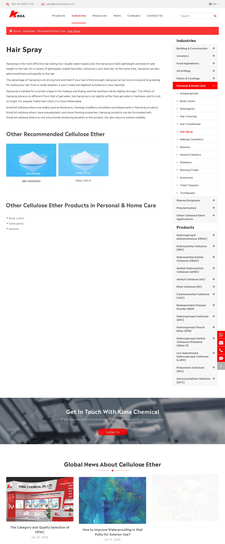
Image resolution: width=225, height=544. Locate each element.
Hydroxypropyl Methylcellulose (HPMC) (192, 236)
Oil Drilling (183, 70)
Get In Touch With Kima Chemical (112, 412)
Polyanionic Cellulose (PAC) (190, 369)
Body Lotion (16, 218)
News (117, 15)
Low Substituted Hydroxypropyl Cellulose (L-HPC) (193, 356)
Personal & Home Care (51, 31)
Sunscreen (186, 177)
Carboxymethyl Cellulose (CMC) (193, 295)
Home (16, 31)
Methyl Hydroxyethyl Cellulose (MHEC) (190, 269)
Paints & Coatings (188, 78)
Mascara (14, 228)
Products (58, 15)
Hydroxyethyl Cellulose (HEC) (192, 247)
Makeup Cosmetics (191, 139)
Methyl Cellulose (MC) (191, 279)
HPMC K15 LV (83, 179)
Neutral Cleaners (190, 154)
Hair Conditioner (190, 123)
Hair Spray (74, 31)
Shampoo (186, 162)
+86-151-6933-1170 (22, 3)
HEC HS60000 (31, 179)
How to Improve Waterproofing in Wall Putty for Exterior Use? (112, 530)
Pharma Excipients (188, 200)
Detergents (16, 223)
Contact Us (155, 15)
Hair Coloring (188, 116)
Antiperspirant (189, 93)
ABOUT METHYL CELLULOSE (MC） (185, 528)
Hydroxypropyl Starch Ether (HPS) (191, 328)
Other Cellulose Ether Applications (191, 217)
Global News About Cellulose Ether (112, 465)
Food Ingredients (188, 63)
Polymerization (186, 208)
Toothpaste (187, 192)
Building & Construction (192, 48)
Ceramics (183, 55)
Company (134, 15)
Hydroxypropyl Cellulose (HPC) (193, 318)
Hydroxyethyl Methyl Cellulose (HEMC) (190, 258)
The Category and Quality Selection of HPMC (39, 528)
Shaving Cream (189, 169)
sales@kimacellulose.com (60, 3)
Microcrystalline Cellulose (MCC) (193, 380)
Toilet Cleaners (189, 185)
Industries (79, 15)
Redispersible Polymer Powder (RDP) (191, 306)
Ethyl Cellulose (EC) (189, 286)
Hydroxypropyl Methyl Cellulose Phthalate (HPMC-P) (191, 341)
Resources (99, 15)
